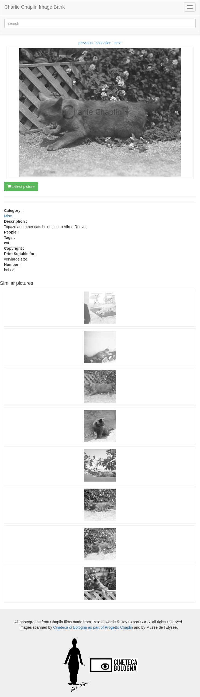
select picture (21, 186)
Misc (8, 216)
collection (103, 43)
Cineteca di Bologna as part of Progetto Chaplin (93, 627)
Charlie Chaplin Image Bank (34, 7)
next (118, 43)
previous (85, 43)
